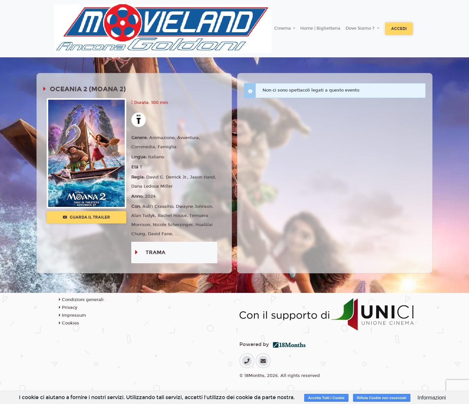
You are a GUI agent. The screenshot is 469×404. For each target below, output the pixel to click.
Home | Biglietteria (320, 28)
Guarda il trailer (86, 217)
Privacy (68, 307)
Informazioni (432, 397)
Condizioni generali (81, 299)
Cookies (69, 323)
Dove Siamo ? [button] (361, 28)
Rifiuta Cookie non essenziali (381, 398)
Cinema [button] (283, 28)
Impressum (72, 315)
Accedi (399, 28)
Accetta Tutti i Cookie (326, 398)
